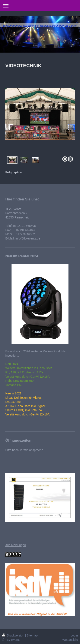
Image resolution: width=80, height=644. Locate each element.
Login (74, 635)
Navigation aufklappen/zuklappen (40, 5)
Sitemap (32, 635)
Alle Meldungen (15, 545)
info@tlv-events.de (27, 238)
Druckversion (13, 635)
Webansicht (70, 639)
